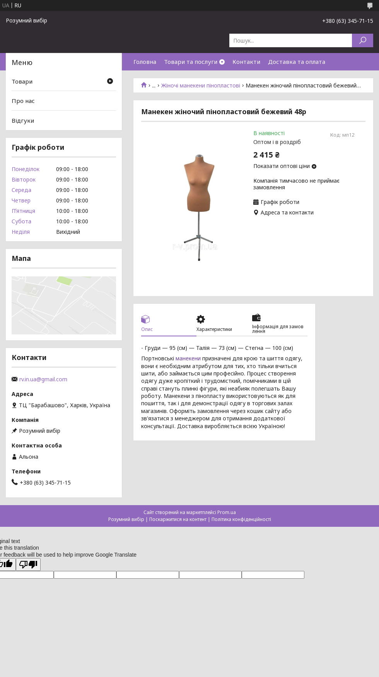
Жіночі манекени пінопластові (200, 85)
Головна (144, 61)
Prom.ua (226, 512)
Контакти (246, 61)
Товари (22, 81)
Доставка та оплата (296, 61)
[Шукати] (362, 40)
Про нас (23, 101)
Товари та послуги (190, 61)
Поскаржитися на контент (178, 519)
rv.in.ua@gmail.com (43, 379)
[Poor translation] (28, 564)
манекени (188, 358)
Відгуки (23, 120)
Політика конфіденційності (241, 519)
